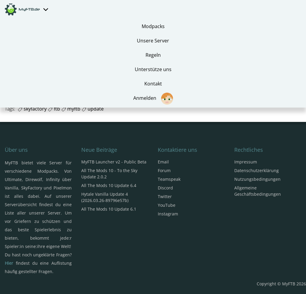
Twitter (165, 196)
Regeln (153, 55)
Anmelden (153, 99)
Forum (164, 170)
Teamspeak (169, 179)
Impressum (245, 162)
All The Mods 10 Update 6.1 (108, 209)
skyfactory (32, 108)
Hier (9, 263)
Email (163, 162)
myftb (70, 108)
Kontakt (153, 83)
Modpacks (153, 26)
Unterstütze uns (153, 69)
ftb (54, 108)
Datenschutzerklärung (256, 170)
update (93, 108)
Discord (165, 188)
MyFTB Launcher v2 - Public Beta (113, 162)
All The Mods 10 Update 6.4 (108, 185)
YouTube (166, 205)
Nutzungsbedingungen (257, 179)
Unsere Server (153, 40)
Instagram (168, 214)
